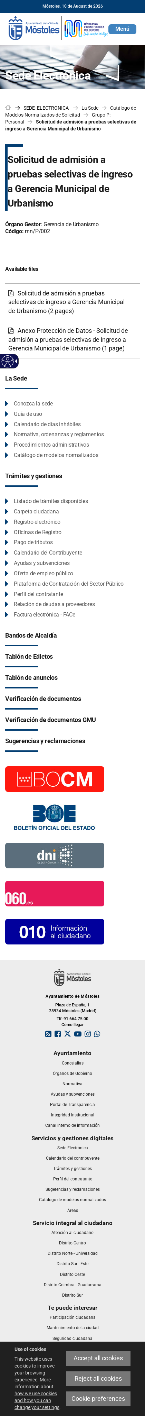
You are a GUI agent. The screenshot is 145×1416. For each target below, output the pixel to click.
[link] (59, 27)
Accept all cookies (98, 1358)
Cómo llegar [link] (72, 1024)
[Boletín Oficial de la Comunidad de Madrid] (54, 779)
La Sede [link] (89, 108)
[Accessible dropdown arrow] (15, 361)
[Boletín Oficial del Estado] (54, 817)
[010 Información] (54, 931)
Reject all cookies (98, 1378)
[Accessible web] (7, 361)
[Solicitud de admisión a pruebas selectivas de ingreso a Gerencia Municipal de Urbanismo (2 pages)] (72, 302)
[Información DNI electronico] (54, 855)
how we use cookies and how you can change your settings (36, 1400)
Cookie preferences (98, 1398)
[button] (122, 29)
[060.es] (54, 893)
